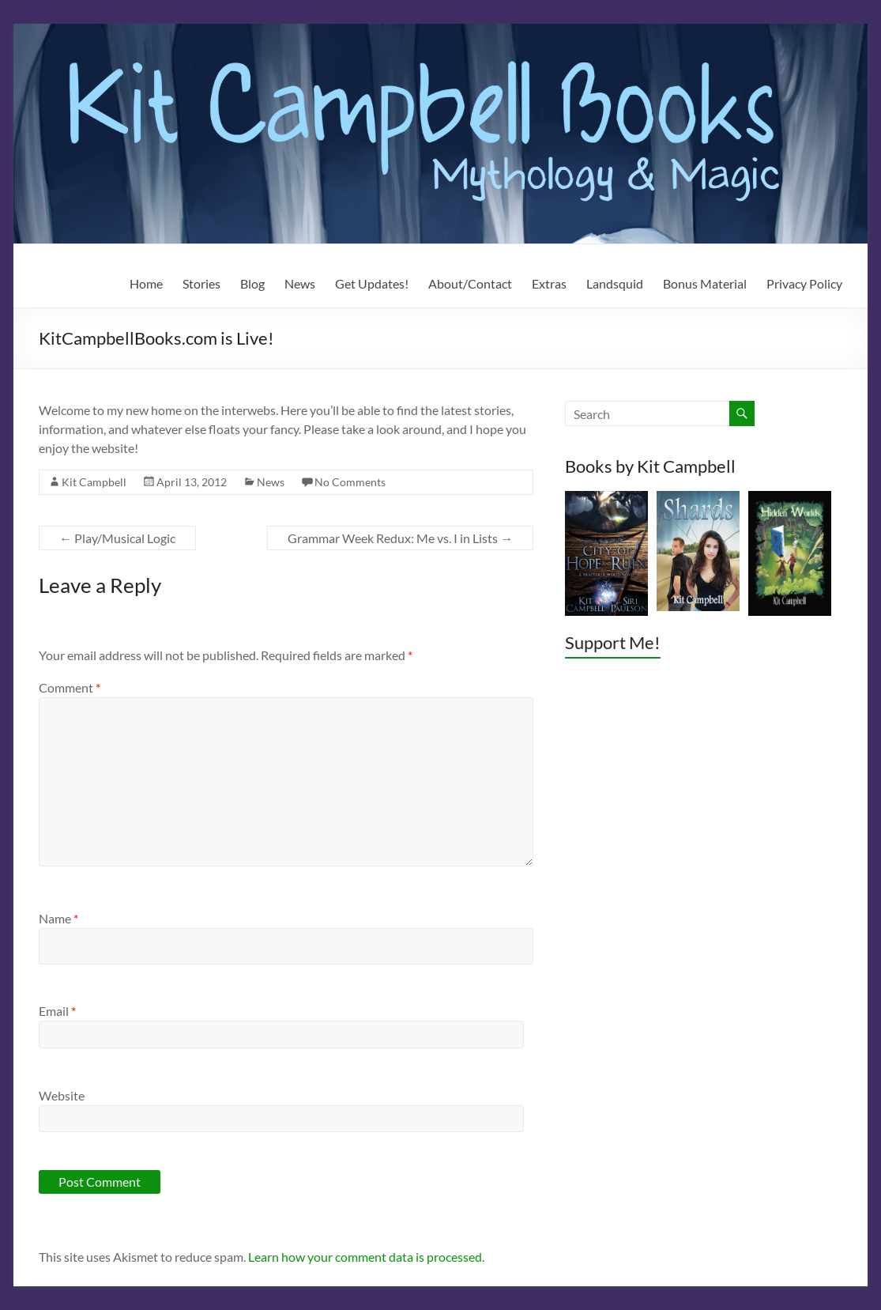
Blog (252, 283)
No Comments (350, 482)
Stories (201, 283)
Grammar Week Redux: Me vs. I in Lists (400, 538)
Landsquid (614, 283)
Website (62, 1095)
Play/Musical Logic (117, 538)
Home (146, 283)
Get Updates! (371, 283)
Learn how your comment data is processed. (366, 1256)
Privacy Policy (804, 283)
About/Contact (470, 283)
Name (58, 918)
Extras (549, 283)
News (299, 283)
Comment (69, 687)
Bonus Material (705, 283)
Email (57, 1010)
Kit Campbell (94, 482)
